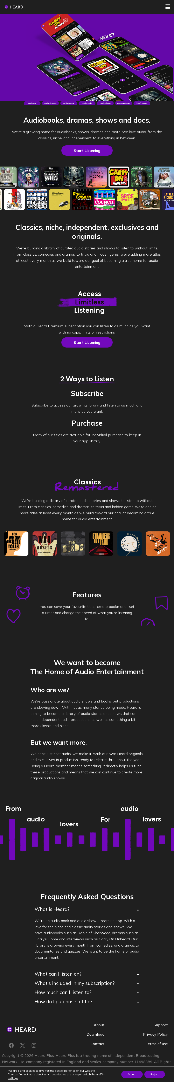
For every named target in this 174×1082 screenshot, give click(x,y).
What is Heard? (52, 909)
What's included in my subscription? (75, 983)
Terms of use (157, 1043)
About (99, 1024)
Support (161, 1024)
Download (96, 1034)
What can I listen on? (58, 974)
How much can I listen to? (63, 992)
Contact (98, 1043)
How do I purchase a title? (63, 1001)
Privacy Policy (155, 1034)
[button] (168, 6)
